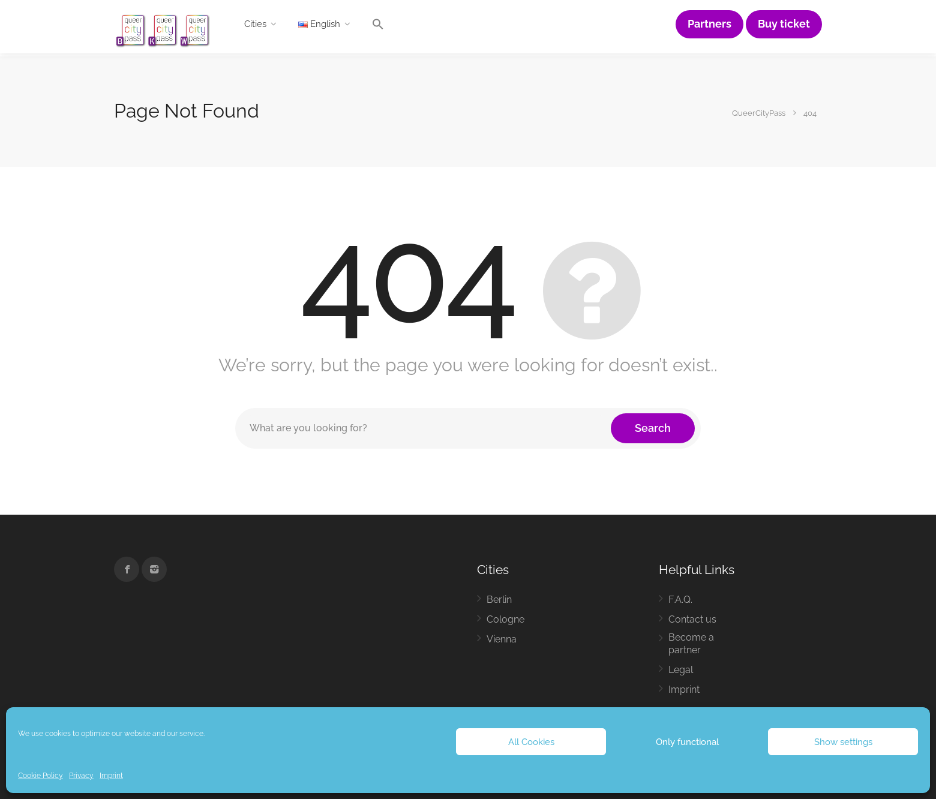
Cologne (505, 619)
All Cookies (531, 742)
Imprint (111, 775)
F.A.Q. (680, 599)
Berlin (499, 599)
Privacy (81, 775)
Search (653, 428)
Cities (255, 24)
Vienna (502, 639)
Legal (680, 669)
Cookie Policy (40, 775)
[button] (378, 27)
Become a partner (691, 644)
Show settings (843, 742)
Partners (709, 24)
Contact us (692, 619)
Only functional (687, 742)
